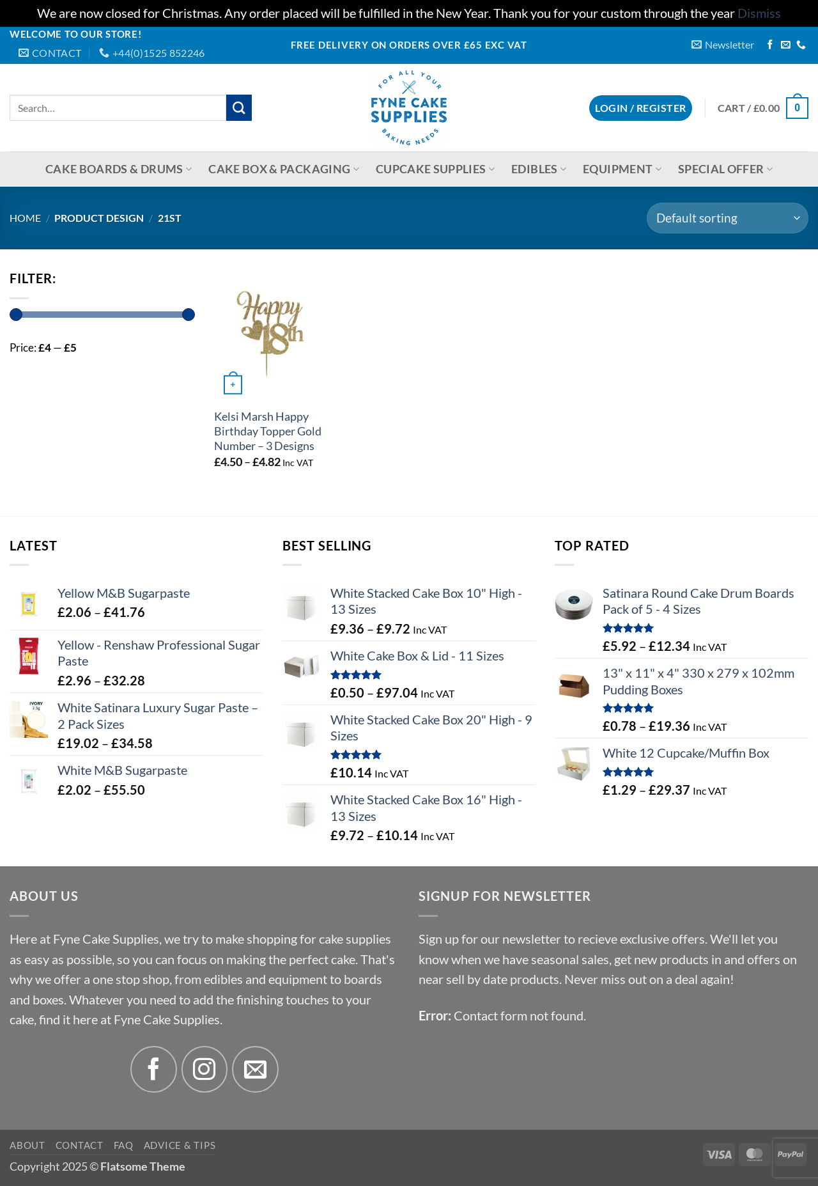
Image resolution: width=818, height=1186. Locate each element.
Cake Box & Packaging (283, 169)
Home (25, 218)
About (27, 1145)
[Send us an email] (786, 45)
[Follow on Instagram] (204, 1069)
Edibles (538, 169)
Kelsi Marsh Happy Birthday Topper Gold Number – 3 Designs (267, 431)
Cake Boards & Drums (118, 169)
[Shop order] (727, 218)
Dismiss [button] (759, 13)
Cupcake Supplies (435, 169)
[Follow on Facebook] (770, 45)
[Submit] (239, 108)
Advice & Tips (180, 1145)
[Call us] (801, 45)
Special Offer (725, 169)
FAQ (124, 1145)
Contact (80, 1145)
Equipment (622, 169)
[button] (722, 44)
